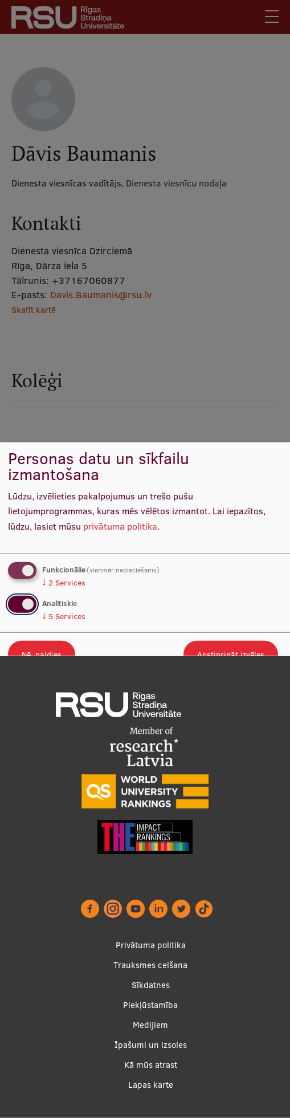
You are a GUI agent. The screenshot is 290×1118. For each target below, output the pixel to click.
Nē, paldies (42, 654)
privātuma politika (120, 526)
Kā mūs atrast (150, 1065)
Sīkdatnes (151, 985)
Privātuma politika (151, 945)
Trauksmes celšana (150, 965)
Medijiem (150, 1025)
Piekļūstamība (150, 1005)
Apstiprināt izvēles (230, 654)
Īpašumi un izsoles (151, 1045)
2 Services (63, 582)
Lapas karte (150, 1085)
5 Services (63, 616)
